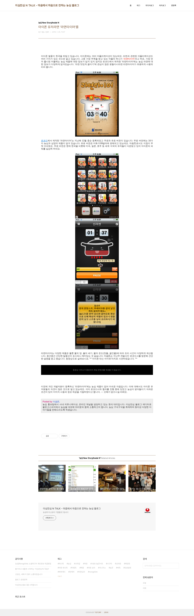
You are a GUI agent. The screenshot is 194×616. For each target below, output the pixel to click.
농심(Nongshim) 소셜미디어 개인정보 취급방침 (33, 564)
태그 (138, 5)
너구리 (109, 564)
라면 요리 (91, 568)
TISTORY (98, 612)
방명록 (173, 5)
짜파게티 (62, 572)
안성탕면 (128, 568)
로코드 (44, 140)
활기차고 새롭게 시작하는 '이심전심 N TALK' (32, 569)
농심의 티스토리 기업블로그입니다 (55, 512)
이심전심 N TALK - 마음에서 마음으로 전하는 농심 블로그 (47, 5)
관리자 (106, 612)
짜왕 (82, 568)
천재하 (71, 572)
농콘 (111, 568)
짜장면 (127, 564)
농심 (69, 564)
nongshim (93, 572)
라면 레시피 (63, 568)
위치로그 (162, 5)
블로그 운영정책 (21, 580)
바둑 (118, 568)
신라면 (118, 564)
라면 (85, 564)
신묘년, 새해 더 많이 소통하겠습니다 (28, 574)
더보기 (60, 576)
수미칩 (77, 564)
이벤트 (74, 568)
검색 (176, 565)
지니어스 (102, 568)
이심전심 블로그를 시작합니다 (26, 585)
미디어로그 (150, 5)
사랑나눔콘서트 (97, 564)
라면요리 (81, 572)
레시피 (61, 564)
